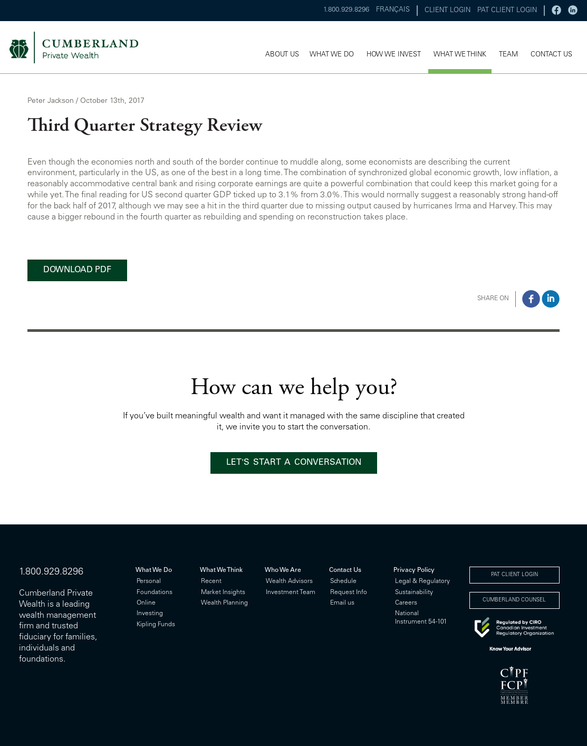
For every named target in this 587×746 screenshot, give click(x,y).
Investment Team (290, 592)
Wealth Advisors (289, 581)
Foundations (154, 592)
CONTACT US (551, 55)
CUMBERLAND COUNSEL (514, 600)
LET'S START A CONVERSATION (293, 462)
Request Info (348, 592)
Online (146, 603)
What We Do (154, 570)
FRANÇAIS (393, 10)
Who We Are (283, 570)
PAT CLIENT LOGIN (507, 10)
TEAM (508, 55)
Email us (342, 603)
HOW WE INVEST (394, 55)
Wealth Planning (224, 603)
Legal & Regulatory (422, 581)
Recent (211, 581)
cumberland (80, 47)
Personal (149, 581)
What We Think (221, 570)
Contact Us (345, 570)
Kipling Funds (156, 624)
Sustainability (414, 592)
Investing (150, 613)
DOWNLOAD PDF (77, 270)
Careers (406, 603)
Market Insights (223, 592)
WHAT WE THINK (460, 55)
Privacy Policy (414, 570)
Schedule (343, 581)
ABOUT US (282, 55)
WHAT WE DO (332, 55)
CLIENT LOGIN (447, 10)
